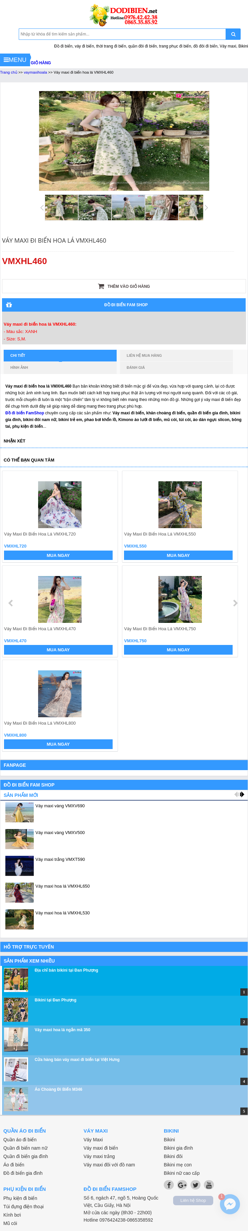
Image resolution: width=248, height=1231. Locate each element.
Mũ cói (10, 1223)
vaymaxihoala (35, 72)
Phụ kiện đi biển (20, 1198)
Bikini (169, 1139)
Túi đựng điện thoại (23, 1206)
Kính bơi (12, 1215)
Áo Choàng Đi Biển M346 (58, 1089)
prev (11, 603)
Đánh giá (136, 367)
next (235, 603)
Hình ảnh (19, 367)
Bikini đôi (173, 1156)
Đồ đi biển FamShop (24, 413)
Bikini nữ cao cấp (182, 1173)
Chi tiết (36, 357)
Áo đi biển (13, 1164)
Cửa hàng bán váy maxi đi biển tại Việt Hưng (77, 1059)
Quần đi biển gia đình (25, 1156)
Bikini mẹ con (178, 1164)
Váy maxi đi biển (101, 1148)
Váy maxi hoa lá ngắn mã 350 (62, 1030)
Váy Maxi (93, 1139)
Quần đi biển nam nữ (25, 1148)
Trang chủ (8, 72)
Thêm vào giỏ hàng (124, 286)
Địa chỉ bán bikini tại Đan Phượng (66, 970)
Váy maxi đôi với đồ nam (109, 1164)
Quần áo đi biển (19, 1139)
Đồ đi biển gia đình (22, 1173)
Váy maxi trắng (99, 1156)
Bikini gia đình (178, 1148)
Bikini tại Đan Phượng (56, 1000)
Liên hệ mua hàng (144, 355)
